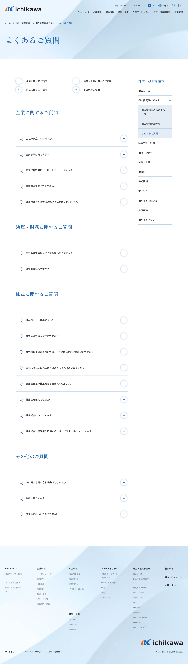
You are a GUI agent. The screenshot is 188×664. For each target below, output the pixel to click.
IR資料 (141, 171)
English (166, 5)
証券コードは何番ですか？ (76, 320)
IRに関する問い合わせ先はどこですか (76, 482)
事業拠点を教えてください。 (76, 186)
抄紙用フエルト (75, 574)
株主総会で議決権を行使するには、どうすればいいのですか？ (76, 431)
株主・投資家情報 (162, 12)
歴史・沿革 (41, 594)
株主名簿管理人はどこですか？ (76, 336)
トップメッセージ (44, 574)
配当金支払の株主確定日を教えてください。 (76, 383)
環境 (103, 587)
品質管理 (73, 629)
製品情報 (110, 12)
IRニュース (144, 90)
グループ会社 (42, 598)
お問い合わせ (180, 5)
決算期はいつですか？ (76, 269)
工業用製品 (73, 584)
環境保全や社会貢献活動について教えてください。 (76, 202)
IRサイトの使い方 (147, 200)
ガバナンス (105, 597)
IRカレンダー (145, 152)
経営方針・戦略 (146, 143)
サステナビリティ (141, 12)
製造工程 (73, 624)
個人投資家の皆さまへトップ (154, 112)
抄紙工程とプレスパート (13, 576)
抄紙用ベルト (74, 579)
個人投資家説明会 (151, 123)
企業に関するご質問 (36, 81)
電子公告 (143, 191)
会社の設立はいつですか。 (76, 138)
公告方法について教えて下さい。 (76, 514)
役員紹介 (41, 589)
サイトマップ (124, 5)
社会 (103, 592)
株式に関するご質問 (36, 89)
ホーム (8, 23)
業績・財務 (144, 162)
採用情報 (178, 12)
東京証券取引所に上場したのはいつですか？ (76, 170)
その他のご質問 (91, 89)
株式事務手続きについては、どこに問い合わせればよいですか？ (76, 352)
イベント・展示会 (76, 589)
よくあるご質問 (150, 133)
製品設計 (73, 619)
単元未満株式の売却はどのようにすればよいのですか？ (76, 368)
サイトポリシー (11, 651)
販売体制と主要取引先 (13, 589)
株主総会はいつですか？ (76, 415)
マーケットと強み (12, 582)
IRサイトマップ (146, 219)
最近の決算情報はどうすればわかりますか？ (76, 253)
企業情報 (97, 12)
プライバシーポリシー (33, 651)
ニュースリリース (173, 576)
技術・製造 (123, 12)
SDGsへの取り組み (109, 582)
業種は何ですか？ (76, 498)
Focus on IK (83, 12)
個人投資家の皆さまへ (45, 23)
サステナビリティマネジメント (109, 576)
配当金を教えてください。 (76, 399)
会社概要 (41, 584)
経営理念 (41, 579)
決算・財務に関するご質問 (97, 81)
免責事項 (143, 210)
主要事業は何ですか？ (76, 154)
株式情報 (143, 181)
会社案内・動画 (43, 603)
